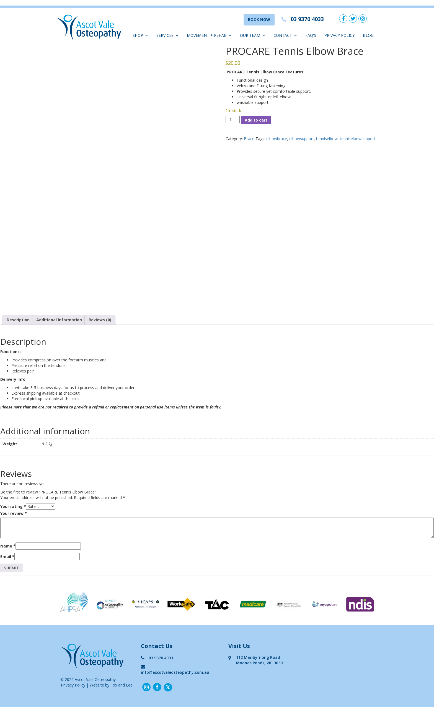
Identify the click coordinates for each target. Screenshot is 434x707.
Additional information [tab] (59, 319)
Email (7, 556)
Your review (13, 513)
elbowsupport (301, 138)
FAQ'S (310, 35)
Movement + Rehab (209, 35)
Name (8, 546)
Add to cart (256, 120)
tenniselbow (327, 138)
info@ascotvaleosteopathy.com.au (175, 669)
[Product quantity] (233, 119)
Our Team (252, 35)
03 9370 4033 (157, 657)
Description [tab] (18, 319)
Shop (140, 35)
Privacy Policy (339, 35)
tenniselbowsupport (357, 138)
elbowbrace (276, 138)
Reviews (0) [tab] (100, 319)
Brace (249, 138)
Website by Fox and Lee (111, 685)
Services (167, 35)
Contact (285, 35)
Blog (368, 35)
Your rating (13, 506)
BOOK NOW (259, 19)
